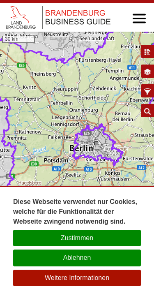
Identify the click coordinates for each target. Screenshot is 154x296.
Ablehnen (77, 257)
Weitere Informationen (77, 277)
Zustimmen (77, 237)
